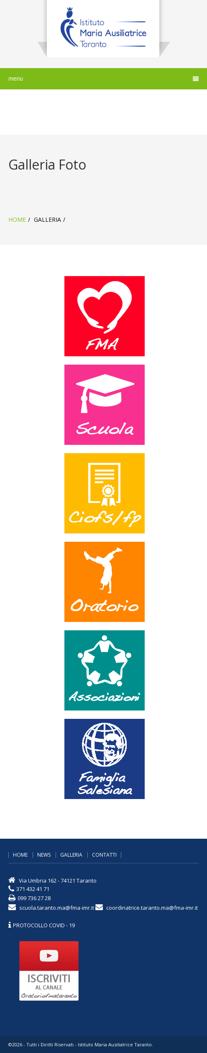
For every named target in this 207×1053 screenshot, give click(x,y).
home (17, 219)
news (44, 855)
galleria (71, 855)
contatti (104, 855)
